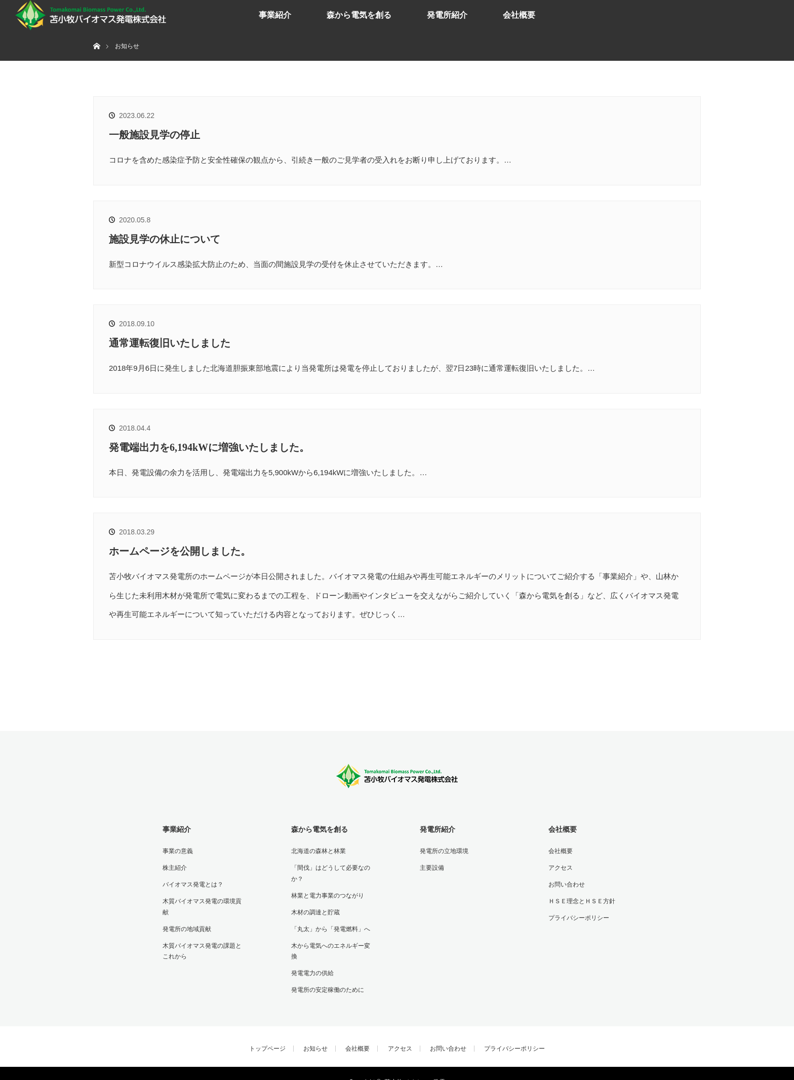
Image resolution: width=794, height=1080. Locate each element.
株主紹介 (173, 866)
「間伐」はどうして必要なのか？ (329, 872)
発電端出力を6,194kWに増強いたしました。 (209, 447)
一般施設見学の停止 (154, 134)
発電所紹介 (447, 15)
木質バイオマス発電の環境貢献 (203, 898)
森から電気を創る (359, 15)
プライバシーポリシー (577, 913)
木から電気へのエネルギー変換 (332, 941)
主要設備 (430, 866)
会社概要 (519, 15)
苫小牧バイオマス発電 (414, 1064)
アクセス (559, 866)
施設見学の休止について (164, 239)
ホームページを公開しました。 (180, 551)
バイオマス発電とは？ (191, 881)
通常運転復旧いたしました (169, 343)
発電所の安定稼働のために (326, 973)
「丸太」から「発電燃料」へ (329, 925)
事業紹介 (275, 15)
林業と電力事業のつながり (326, 893)
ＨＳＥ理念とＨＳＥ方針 (580, 898)
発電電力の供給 (311, 956)
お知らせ (315, 1031)
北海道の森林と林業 (317, 850)
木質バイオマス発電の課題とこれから (203, 936)
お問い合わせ (565, 881)
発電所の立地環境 (442, 850)
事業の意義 (176, 850)
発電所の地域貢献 (185, 913)
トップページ (267, 1031)
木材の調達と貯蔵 (314, 908)
